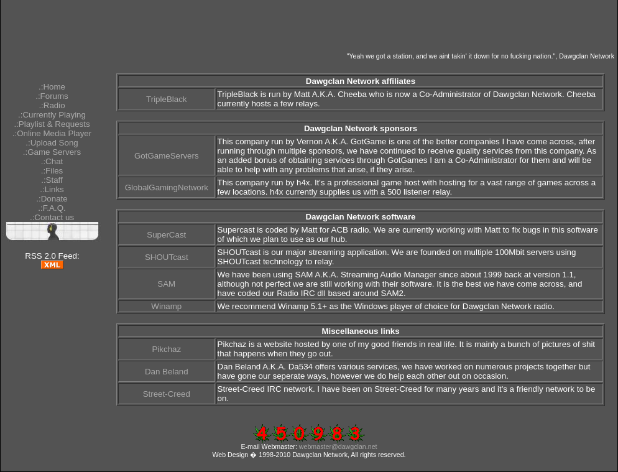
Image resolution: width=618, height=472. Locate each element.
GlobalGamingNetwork (166, 187)
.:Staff (52, 180)
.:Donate (51, 198)
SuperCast (166, 234)
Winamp (166, 306)
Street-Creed (166, 394)
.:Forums (51, 96)
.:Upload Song (51, 142)
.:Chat (52, 161)
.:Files (52, 170)
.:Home (52, 86)
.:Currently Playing (52, 114)
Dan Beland (166, 371)
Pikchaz (166, 349)
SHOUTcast (166, 257)
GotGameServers (166, 155)
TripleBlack (166, 99)
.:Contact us (52, 217)
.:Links (52, 189)
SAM (166, 284)
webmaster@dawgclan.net (338, 446)
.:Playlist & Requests (52, 124)
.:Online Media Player (51, 133)
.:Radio (52, 105)
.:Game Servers (52, 152)
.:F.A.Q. (51, 208)
